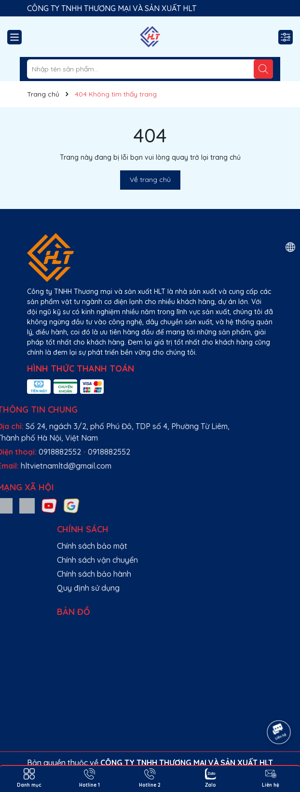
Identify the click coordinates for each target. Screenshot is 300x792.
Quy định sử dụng (222, 588)
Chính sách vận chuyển (231, 560)
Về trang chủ (150, 179)
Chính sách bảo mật (226, 546)
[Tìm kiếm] (263, 69)
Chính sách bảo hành (228, 574)
